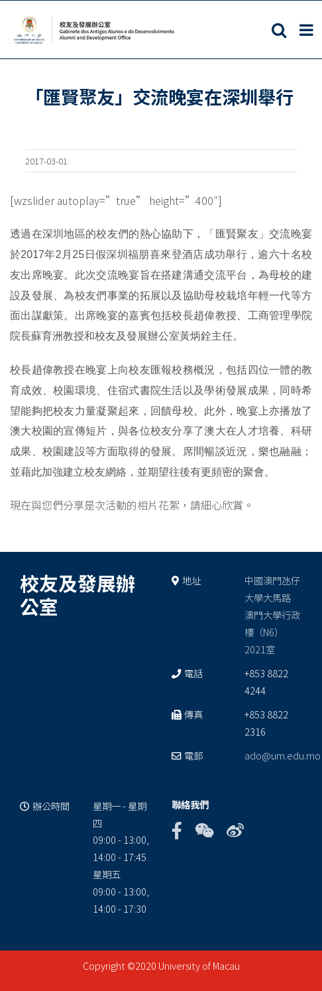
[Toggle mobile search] (279, 30)
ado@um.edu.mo (282, 755)
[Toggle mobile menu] (307, 30)
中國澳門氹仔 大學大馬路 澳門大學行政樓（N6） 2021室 (272, 614)
